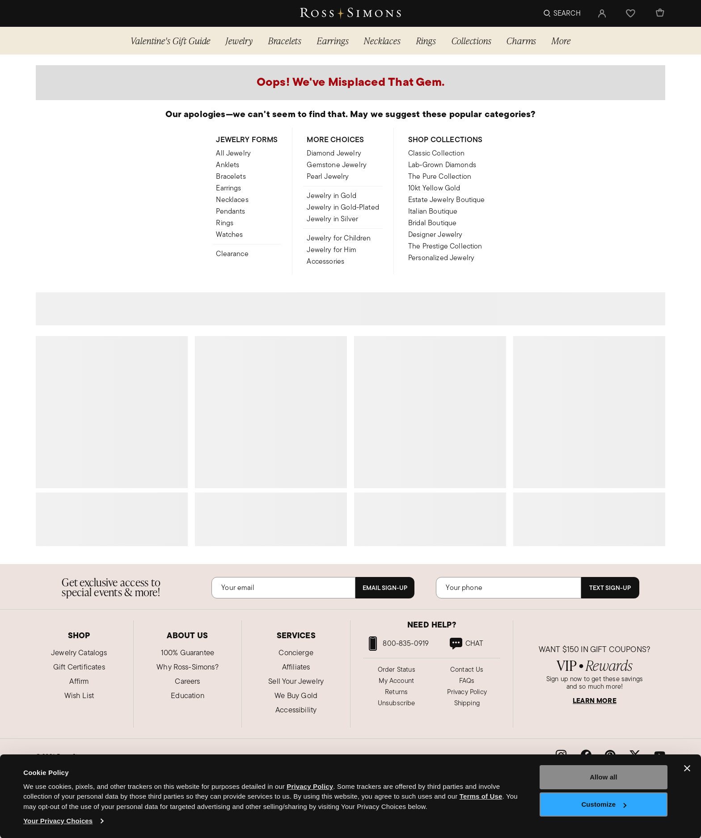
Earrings (333, 40)
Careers (187, 681)
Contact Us (467, 669)
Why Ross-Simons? (187, 666)
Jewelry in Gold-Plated (343, 207)
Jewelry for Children (339, 238)
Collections (472, 40)
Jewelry (239, 40)
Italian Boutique (433, 211)
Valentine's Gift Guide (171, 40)
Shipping (467, 702)
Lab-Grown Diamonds (442, 165)
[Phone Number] (508, 587)
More (561, 40)
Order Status (396, 669)
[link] (465, 643)
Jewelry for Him (331, 249)
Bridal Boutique (432, 223)
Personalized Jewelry (441, 258)
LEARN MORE (595, 700)
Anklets (227, 165)
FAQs (467, 680)
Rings (426, 40)
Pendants (230, 211)
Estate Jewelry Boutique (446, 199)
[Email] (283, 587)
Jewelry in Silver (332, 219)
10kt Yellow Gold (434, 188)
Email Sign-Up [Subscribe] (385, 587)
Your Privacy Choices (58, 821)
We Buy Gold (295, 695)
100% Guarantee (187, 652)
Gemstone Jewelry (337, 165)
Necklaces (382, 40)
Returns (396, 691)
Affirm (79, 681)
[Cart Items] (659, 13)
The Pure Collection (439, 176)
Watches (229, 234)
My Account (396, 680)
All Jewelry (233, 153)
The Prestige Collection (445, 246)
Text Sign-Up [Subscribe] (610, 587)
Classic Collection (436, 153)
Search (567, 13)
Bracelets (285, 40)
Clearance (232, 253)
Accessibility (296, 709)
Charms (521, 40)
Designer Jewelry (435, 234)
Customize (603, 804)
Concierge (296, 652)
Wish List (79, 695)
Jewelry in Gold (331, 195)
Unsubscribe (396, 702)
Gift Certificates (79, 666)
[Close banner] (687, 768)
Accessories (325, 261)
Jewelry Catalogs (79, 652)
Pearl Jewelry (328, 176)
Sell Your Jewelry (296, 681)
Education (187, 695)
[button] (602, 13)
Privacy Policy (467, 691)
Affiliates (296, 666)
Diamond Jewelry (334, 153)
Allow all (603, 777)
